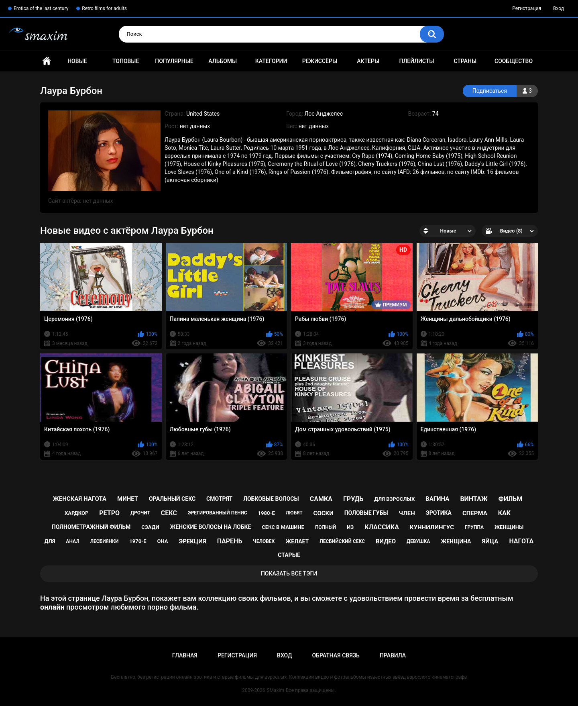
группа (474, 527)
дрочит (140, 513)
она (162, 541)
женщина (456, 541)
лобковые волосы (271, 499)
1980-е (266, 513)
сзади (150, 527)
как (504, 513)
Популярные (174, 61)
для (50, 541)
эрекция (192, 541)
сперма (474, 513)
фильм (511, 499)
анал (72, 541)
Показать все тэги (289, 573)
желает (297, 541)
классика (381, 527)
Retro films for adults (104, 8)
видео (386, 541)
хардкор (76, 513)
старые (289, 555)
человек (264, 541)
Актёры (368, 61)
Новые (77, 61)
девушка (418, 541)
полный (325, 527)
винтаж (473, 499)
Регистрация (526, 8)
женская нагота (79, 498)
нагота (521, 541)
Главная (46, 61)
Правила (393, 655)
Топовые (125, 61)
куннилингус (432, 527)
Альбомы (222, 61)
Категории (271, 61)
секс (169, 513)
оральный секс (172, 499)
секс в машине (283, 527)
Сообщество (514, 61)
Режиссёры (319, 61)
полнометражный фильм (91, 527)
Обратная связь (335, 655)
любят (294, 513)
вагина (437, 498)
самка (321, 499)
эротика (439, 513)
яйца (490, 541)
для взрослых (394, 499)
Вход (558, 8)
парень (229, 541)
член (407, 513)
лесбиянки (104, 541)
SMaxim (275, 690)
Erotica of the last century (41, 8)
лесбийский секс (342, 541)
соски (323, 513)
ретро (109, 513)
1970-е (137, 541)
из (350, 527)
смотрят (219, 499)
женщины (509, 527)
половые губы (366, 513)
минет (127, 498)
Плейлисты (416, 61)
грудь (353, 499)
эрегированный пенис (217, 513)
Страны (465, 61)
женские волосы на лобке (210, 527)
